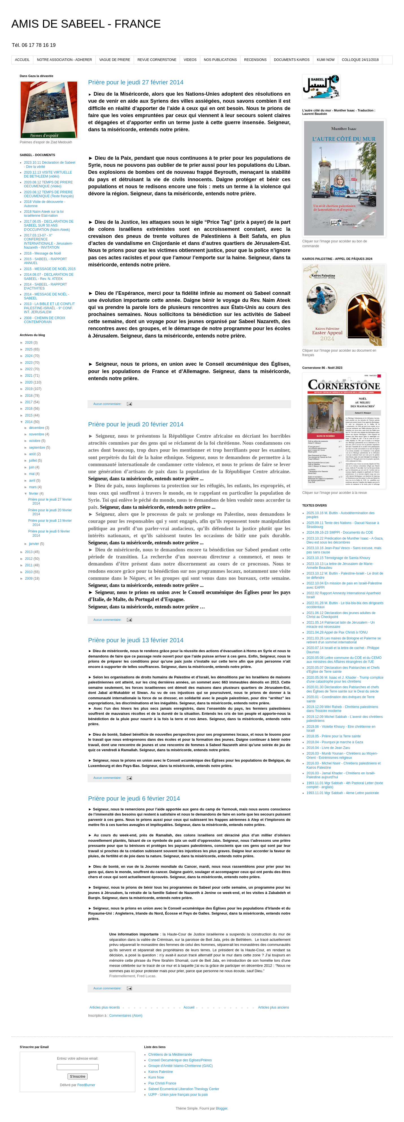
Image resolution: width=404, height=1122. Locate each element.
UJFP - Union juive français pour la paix (178, 1095)
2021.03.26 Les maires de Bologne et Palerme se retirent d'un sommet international (344, 640)
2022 (29, 369)
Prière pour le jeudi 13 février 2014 (136, 640)
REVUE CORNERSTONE (157, 60)
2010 (29, 572)
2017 (29, 402)
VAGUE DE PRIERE (114, 60)
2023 (29, 363)
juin (32, 467)
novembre (37, 434)
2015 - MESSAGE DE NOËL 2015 (49, 269)
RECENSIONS (255, 60)
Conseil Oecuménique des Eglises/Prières (180, 1060)
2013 (29, 552)
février (34, 494)
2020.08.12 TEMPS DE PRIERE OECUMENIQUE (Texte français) (49, 194)
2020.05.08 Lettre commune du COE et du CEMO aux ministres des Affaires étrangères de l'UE (344, 660)
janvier (34, 544)
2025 (29, 349)
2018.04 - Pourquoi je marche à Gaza (335, 742)
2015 (29, 415)
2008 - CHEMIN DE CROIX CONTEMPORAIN (44, 320)
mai (32, 474)
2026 (29, 343)
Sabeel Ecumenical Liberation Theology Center (183, 1089)
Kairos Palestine (160, 1072)
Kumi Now (156, 1077)
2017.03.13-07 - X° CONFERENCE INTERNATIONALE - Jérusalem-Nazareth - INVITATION (48, 241)
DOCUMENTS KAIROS (292, 60)
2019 (29, 389)
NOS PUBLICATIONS (220, 60)
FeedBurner (86, 1085)
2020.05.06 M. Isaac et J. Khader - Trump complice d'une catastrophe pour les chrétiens (345, 679)
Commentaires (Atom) (125, 1016)
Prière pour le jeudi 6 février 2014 (134, 798)
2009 (29, 578)
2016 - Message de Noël (42, 253)
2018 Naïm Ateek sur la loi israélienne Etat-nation (44, 214)
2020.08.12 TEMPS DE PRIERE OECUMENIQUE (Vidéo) (48, 184)
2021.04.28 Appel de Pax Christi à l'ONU (337, 632)
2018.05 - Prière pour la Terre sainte (334, 736)
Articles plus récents (105, 1007)
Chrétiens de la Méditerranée (170, 1055)
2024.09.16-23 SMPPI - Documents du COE (340, 532)
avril (32, 481)
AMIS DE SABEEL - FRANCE (86, 23)
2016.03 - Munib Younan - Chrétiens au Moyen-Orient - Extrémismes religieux (342, 755)
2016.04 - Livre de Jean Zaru (328, 748)
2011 (29, 565)
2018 (29, 396)
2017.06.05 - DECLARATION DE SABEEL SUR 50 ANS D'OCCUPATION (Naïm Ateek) (48, 226)
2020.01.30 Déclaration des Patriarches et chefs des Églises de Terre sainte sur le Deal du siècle (343, 689)
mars (33, 487)
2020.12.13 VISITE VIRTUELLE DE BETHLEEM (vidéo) (48, 174)
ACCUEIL (22, 60)
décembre (37, 428)
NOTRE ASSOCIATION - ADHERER (64, 60)
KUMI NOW (326, 60)
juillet (33, 461)
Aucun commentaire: (108, 404)
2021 (29, 376)
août (33, 454)
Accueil (189, 1007)
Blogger (221, 1108)
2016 (29, 409)
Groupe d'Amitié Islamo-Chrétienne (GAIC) (180, 1066)
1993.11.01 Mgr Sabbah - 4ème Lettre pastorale (343, 793)
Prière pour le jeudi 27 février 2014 (136, 82)
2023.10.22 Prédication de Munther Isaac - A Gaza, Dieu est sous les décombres (345, 540)
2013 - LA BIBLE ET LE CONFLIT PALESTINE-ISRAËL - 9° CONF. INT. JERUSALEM (49, 308)
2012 (29, 559)
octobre (35, 441)
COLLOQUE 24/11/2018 (360, 60)
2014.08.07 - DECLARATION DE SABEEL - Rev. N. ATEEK (48, 276)
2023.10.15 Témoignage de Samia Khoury (338, 558)
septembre (37, 448)
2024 (29, 356)
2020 (29, 382)
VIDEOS (190, 60)
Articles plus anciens (273, 1007)
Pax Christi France (162, 1083)
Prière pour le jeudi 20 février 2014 (136, 424)
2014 (29, 422)
